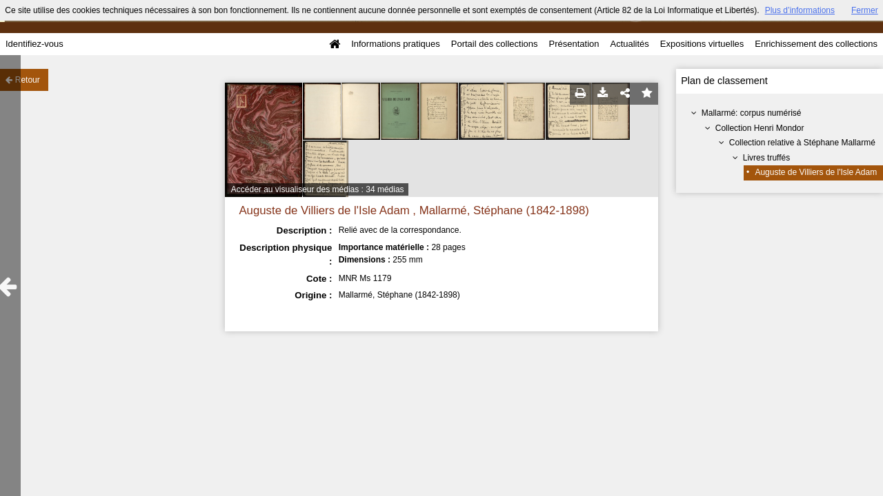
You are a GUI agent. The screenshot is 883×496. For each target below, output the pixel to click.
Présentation (573, 44)
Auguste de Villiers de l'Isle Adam (816, 172)
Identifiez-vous (34, 44)
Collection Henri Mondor (759, 128)
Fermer (864, 10)
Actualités (629, 44)
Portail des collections (494, 44)
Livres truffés (766, 158)
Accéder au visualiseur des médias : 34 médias (317, 189)
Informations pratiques (395, 44)
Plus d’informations (800, 10)
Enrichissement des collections (816, 44)
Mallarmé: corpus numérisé (752, 113)
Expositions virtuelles (702, 44)
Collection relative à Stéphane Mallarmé (802, 142)
